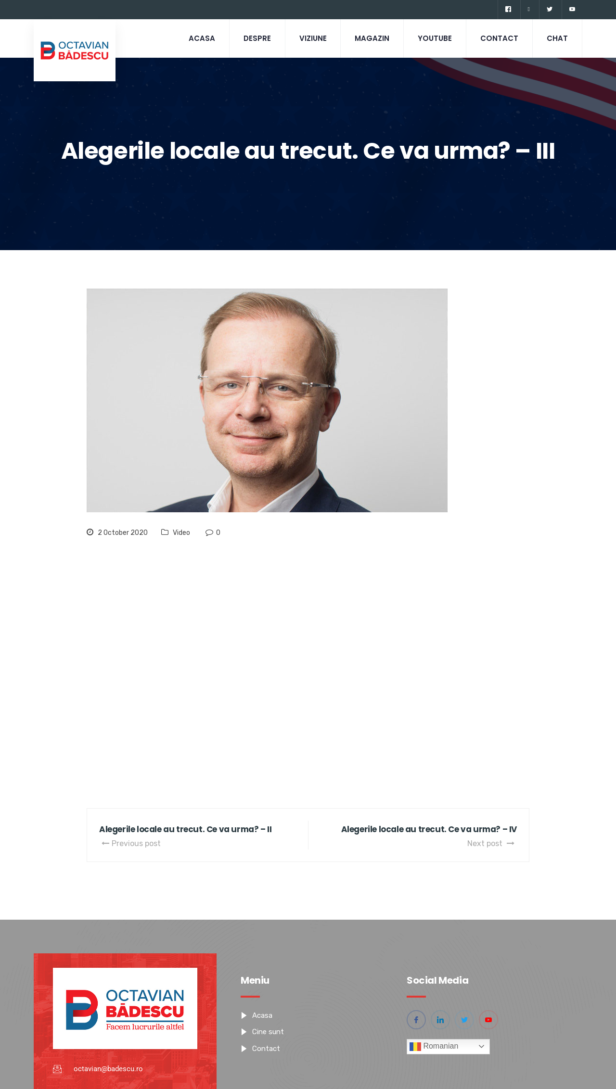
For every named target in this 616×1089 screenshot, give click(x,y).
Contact (498, 38)
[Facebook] (508, 9)
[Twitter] (549, 9)
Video (181, 533)
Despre (251, 38)
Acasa (195, 38)
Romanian (434, 1046)
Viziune (308, 38)
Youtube (432, 38)
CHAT (556, 38)
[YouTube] (572, 9)
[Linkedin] (528, 9)
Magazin (368, 38)
